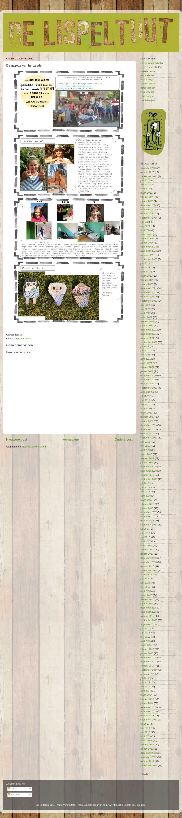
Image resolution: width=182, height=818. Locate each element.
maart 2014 (146, 695)
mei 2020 (145, 404)
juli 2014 (144, 678)
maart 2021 (146, 363)
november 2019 (148, 429)
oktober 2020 (147, 383)
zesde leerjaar (147, 100)
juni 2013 (145, 728)
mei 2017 (145, 537)
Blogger (141, 805)
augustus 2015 (148, 624)
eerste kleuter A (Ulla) (151, 63)
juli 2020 (144, 396)
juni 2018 (145, 487)
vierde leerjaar (147, 92)
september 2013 (148, 719)
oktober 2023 (147, 255)
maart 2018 (146, 500)
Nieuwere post (16, 439)
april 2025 (145, 188)
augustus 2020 (148, 392)
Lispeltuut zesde (22, 338)
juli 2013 (144, 724)
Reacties (14, 794)
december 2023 (148, 246)
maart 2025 (146, 193)
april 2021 (145, 359)
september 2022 (148, 300)
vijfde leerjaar (147, 96)
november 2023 (148, 251)
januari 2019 (146, 462)
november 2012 (148, 757)
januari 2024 (146, 242)
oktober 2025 (147, 172)
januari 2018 (146, 508)
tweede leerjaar (148, 83)
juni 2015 (145, 632)
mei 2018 (145, 491)
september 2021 (148, 342)
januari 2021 (146, 371)
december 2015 (148, 607)
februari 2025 (147, 197)
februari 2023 (147, 280)
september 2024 (148, 217)
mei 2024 (145, 226)
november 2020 (148, 379)
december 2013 (148, 707)
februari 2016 (147, 599)
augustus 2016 (148, 574)
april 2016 (145, 591)
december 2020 (148, 375)
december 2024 (148, 205)
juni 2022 (145, 305)
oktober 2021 (147, 338)
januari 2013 (146, 748)
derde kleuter (147, 75)
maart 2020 (146, 412)
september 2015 (148, 620)
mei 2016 (145, 587)
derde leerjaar (147, 87)
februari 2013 (147, 744)
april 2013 (145, 736)
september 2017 (148, 524)
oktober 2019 (147, 433)
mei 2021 (145, 354)
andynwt (107, 805)
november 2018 (148, 470)
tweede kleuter (148, 71)
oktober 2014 (147, 665)
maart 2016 (146, 595)
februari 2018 (147, 504)
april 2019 (145, 450)
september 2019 (148, 437)
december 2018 (148, 466)
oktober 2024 (147, 213)
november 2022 (148, 292)
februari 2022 (147, 321)
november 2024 (148, 209)
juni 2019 (145, 442)
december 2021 (148, 329)
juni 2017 (145, 533)
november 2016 (148, 562)
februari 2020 (147, 417)
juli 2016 (144, 578)
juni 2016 (145, 582)
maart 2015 (146, 645)
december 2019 (148, 425)
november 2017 (148, 516)
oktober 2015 (147, 616)
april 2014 (145, 690)
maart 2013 (146, 740)
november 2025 (148, 168)
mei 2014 (145, 686)
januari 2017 (146, 553)
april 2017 (145, 541)
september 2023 (148, 259)
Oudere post (124, 439)
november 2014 (148, 661)
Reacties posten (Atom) (34, 446)
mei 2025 (145, 184)
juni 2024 (145, 222)
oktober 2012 (147, 761)
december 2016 (148, 558)
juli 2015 (144, 628)
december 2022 (148, 288)
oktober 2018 (147, 475)
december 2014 (148, 657)
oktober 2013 (147, 715)
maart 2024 (146, 234)
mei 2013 (145, 732)
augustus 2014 (148, 674)
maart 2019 (146, 454)
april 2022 (145, 313)
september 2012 (148, 765)
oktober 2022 (147, 296)
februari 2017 (147, 549)
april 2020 (145, 408)
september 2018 (148, 479)
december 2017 (148, 512)
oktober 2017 (147, 520)
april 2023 (145, 271)
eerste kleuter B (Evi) (151, 67)
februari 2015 (147, 649)
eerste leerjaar (147, 79)
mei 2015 (145, 637)
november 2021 (148, 334)
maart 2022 (146, 317)
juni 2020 (145, 400)
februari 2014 (147, 699)
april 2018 (145, 495)
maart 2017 (146, 545)
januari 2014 (146, 703)
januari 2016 (146, 603)
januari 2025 (146, 201)
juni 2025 (145, 180)
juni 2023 (145, 263)
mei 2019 (145, 446)
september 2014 (148, 670)
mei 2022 (145, 309)
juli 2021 (144, 346)
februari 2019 (147, 458)
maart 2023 (146, 276)
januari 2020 (146, 421)
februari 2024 (147, 238)
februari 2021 (147, 367)
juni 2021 (145, 350)
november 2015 (148, 612)
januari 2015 (146, 653)
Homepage (71, 439)
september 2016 (148, 570)
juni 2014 (145, 682)
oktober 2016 (147, 566)
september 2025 (148, 176)
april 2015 (145, 641)
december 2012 (148, 753)
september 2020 (148, 387)
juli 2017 (144, 529)
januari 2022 (146, 325)
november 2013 (148, 711)
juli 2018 (144, 483)
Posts (12, 788)
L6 (21, 334)
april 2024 (145, 230)
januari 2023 (146, 284)
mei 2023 (145, 267)
